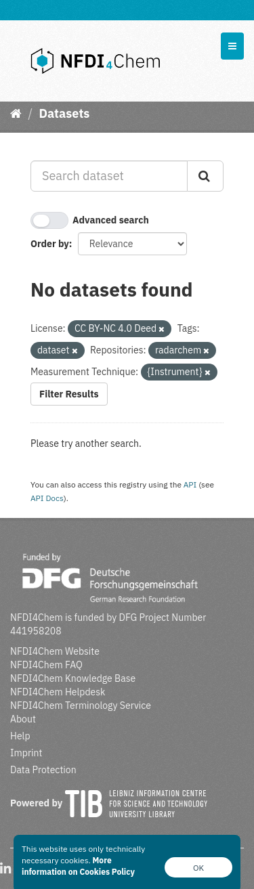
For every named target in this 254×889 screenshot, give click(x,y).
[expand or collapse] (232, 46)
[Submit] (205, 176)
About (23, 719)
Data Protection (43, 770)
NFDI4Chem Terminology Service (80, 705)
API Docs (47, 498)
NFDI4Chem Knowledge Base (72, 678)
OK (198, 868)
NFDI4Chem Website (55, 651)
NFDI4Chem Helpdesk (58, 692)
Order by (49, 244)
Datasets (64, 113)
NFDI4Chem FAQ (46, 665)
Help (20, 736)
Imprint (26, 753)
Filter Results (69, 394)
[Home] (16, 113)
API (190, 484)
